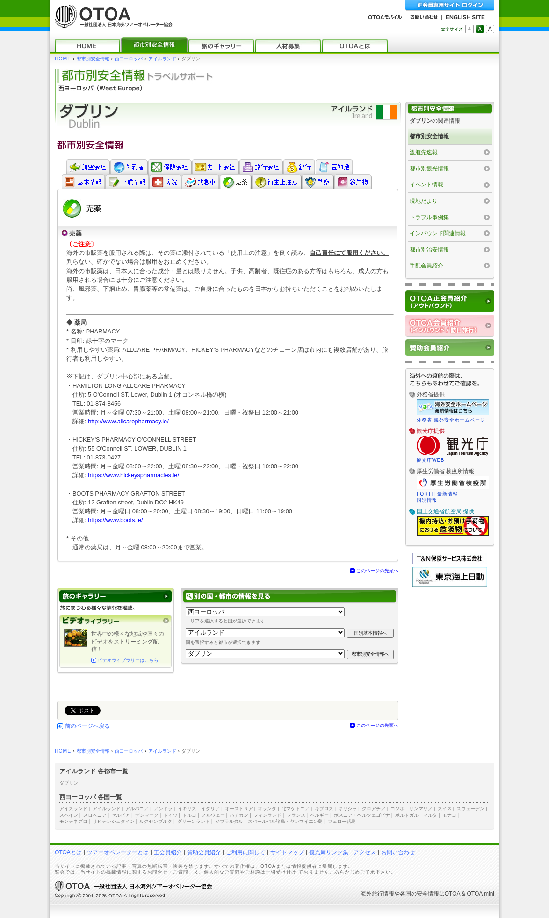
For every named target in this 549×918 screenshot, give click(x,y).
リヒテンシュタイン (114, 821)
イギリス (187, 808)
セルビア (120, 815)
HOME (63, 58)
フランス (296, 815)
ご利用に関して (245, 852)
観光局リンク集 (328, 852)
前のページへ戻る (87, 726)
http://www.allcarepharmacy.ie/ (128, 421)
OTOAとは (68, 852)
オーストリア (239, 808)
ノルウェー (213, 815)
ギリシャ (347, 808)
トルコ (189, 815)
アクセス (365, 852)
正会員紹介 (168, 852)
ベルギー (319, 815)
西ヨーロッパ (129, 58)
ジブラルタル (229, 821)
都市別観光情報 (429, 168)
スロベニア (95, 815)
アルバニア (137, 808)
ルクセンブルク (155, 821)
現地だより (424, 201)
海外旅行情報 (377, 893)
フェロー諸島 (342, 821)
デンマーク (147, 815)
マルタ (430, 815)
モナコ (449, 815)
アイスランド (73, 808)
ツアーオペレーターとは (118, 852)
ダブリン (68, 782)
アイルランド (162, 58)
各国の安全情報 (419, 893)
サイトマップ (287, 852)
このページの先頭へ (377, 570)
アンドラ (163, 808)
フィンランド (267, 815)
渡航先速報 (424, 152)
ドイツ (171, 815)
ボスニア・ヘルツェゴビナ (362, 815)
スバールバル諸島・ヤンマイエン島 (285, 821)
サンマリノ (421, 808)
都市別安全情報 (93, 58)
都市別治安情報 (429, 249)
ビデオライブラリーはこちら (128, 660)
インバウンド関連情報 (438, 233)
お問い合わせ (398, 852)
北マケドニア (296, 808)
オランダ (267, 808)
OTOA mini (480, 893)
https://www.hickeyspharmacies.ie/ (133, 475)
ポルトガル (407, 815)
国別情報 (427, 500)
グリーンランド (193, 821)
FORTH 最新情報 (437, 493)
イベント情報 (426, 184)
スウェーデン (470, 808)
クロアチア (373, 808)
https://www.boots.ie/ (115, 520)
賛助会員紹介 (204, 852)
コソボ (397, 808)
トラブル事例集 (429, 217)
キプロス (324, 808)
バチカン (239, 815)
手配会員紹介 (426, 265)
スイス (445, 808)
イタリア (210, 808)
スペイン (68, 815)
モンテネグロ (73, 821)
